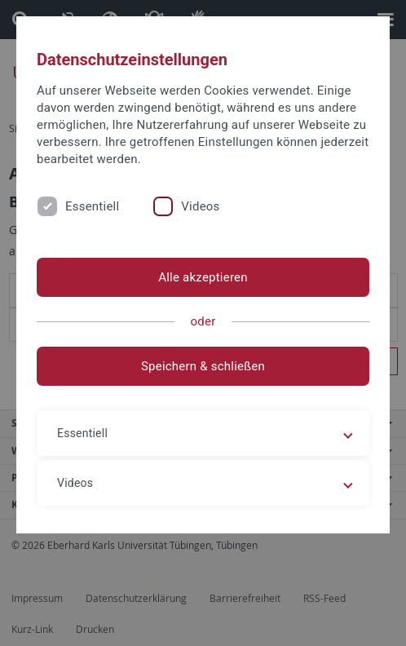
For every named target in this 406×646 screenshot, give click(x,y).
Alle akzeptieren (203, 277)
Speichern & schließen (203, 366)
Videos (200, 206)
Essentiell (92, 206)
